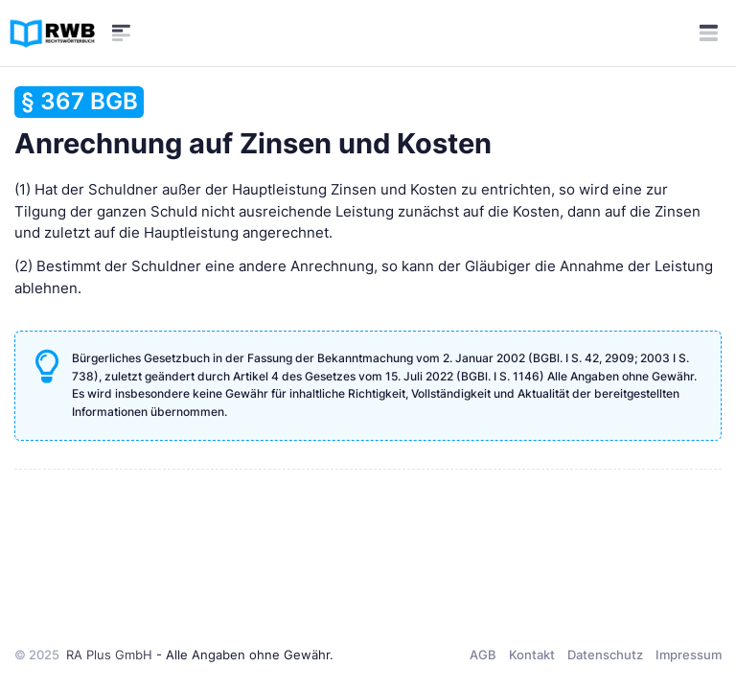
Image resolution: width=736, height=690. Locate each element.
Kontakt (532, 654)
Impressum (689, 654)
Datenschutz (605, 654)
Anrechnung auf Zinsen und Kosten (253, 123)
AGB (483, 654)
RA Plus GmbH (109, 654)
